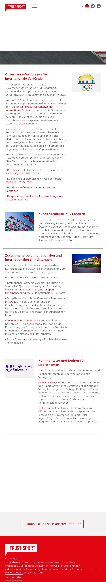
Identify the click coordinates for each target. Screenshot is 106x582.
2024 (36, 173)
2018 (14, 173)
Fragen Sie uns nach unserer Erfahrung (53, 524)
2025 (22, 123)
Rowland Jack (46, 388)
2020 (21, 173)
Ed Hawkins (45, 413)
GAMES (13, 304)
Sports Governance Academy (24, 342)
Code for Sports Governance (23, 323)
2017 (8, 173)
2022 (29, 173)
